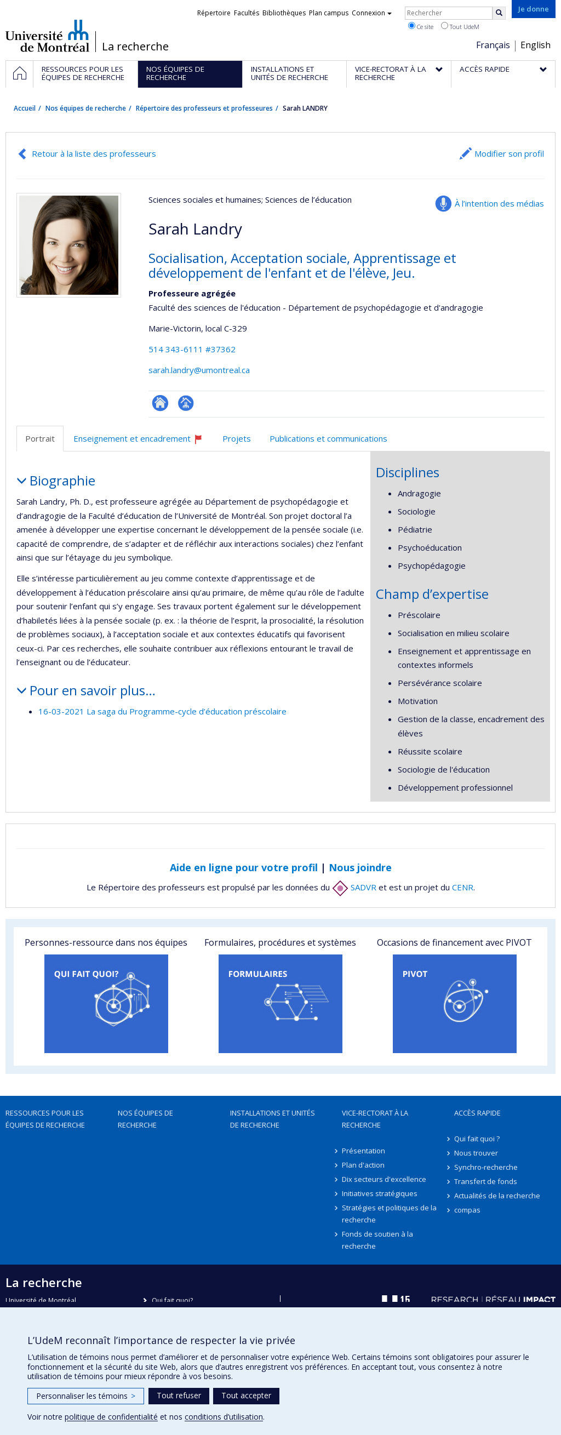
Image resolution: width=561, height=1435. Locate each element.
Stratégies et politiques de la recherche (389, 1214)
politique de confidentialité (111, 1416)
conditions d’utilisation (224, 1416)
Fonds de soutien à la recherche (377, 1240)
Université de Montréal (47, 35)
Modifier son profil (509, 153)
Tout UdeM (460, 26)
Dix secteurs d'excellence (384, 1179)
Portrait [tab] (40, 438)
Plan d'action (363, 1165)
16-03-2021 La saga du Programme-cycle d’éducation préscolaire (162, 711)
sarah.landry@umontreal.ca (199, 369)
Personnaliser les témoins (85, 1396)
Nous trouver (476, 1153)
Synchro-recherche (486, 1167)
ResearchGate (160, 403)
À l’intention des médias (499, 203)
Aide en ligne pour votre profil (244, 867)
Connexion (372, 13)
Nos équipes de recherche (85, 108)
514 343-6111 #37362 (192, 349)
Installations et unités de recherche (272, 1119)
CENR (462, 887)
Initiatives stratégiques (379, 1193)
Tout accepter (246, 1395)
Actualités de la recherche (497, 1195)
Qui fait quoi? (172, 1300)
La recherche (135, 46)
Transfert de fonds (485, 1181)
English (535, 45)
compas (467, 1210)
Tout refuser (179, 1395)
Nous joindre (360, 867)
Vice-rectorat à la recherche (375, 1119)
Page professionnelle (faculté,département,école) (186, 403)
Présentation (363, 1151)
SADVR (354, 887)
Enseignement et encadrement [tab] (143, 442)
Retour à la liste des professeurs (94, 153)
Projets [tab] (236, 438)
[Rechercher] (499, 13)
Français (493, 45)
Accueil (25, 108)
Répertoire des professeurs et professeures (204, 108)
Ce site (420, 26)
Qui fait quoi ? (477, 1139)
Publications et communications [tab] (328, 438)
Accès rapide (477, 1113)
